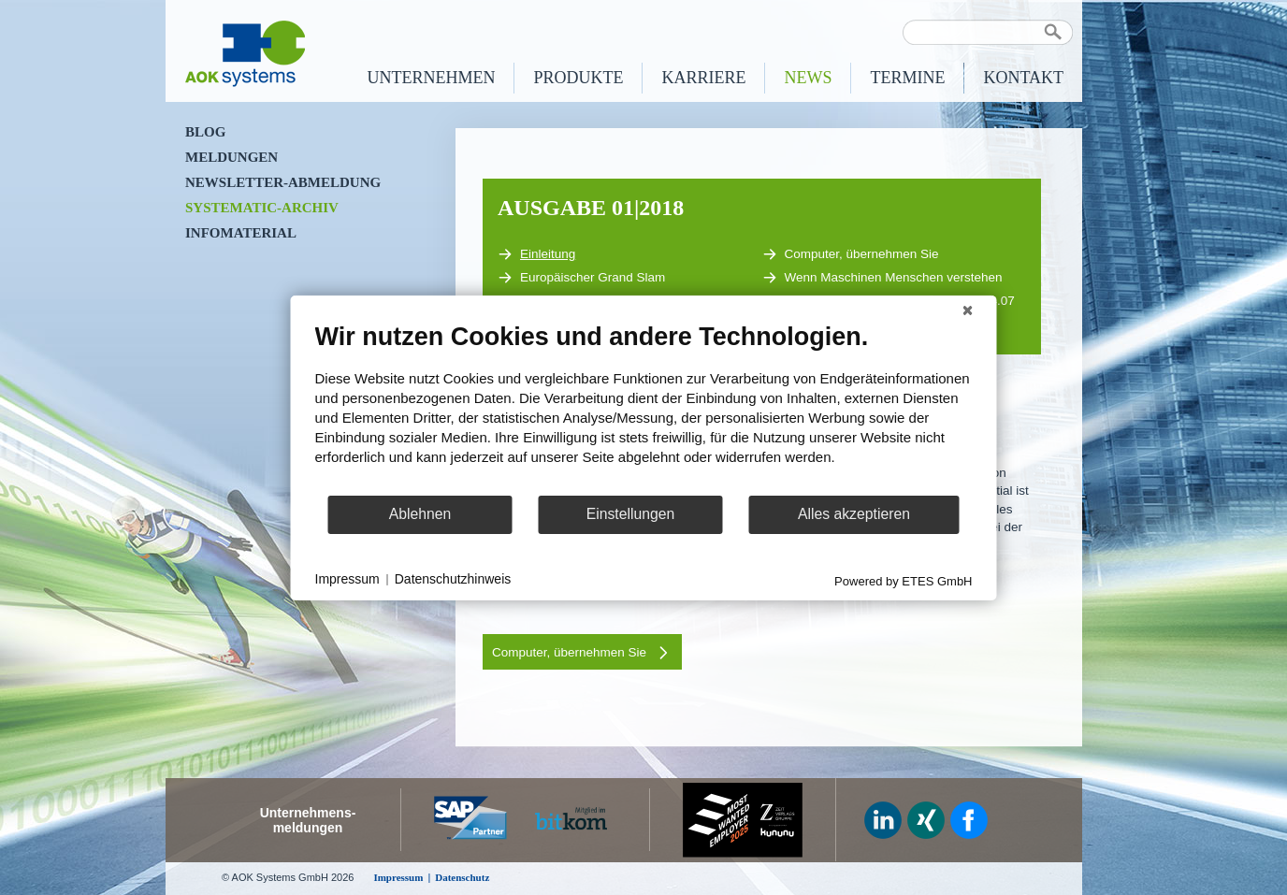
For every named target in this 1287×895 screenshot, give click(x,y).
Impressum (347, 578)
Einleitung (536, 254)
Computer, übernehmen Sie (850, 254)
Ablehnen (420, 514)
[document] (644, 407)
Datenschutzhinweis (453, 578)
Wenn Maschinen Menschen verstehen (882, 277)
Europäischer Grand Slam (581, 277)
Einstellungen (630, 514)
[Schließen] (968, 310)
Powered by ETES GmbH (903, 580)
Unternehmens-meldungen (308, 820)
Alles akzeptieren (854, 514)
